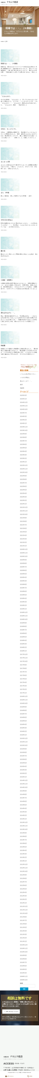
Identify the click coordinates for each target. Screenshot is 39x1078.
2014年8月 (23, 794)
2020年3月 (23, 581)
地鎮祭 (22, 388)
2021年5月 (23, 532)
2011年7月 (23, 920)
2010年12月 (24, 945)
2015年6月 (23, 759)
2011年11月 (24, 910)
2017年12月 (24, 654)
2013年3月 (23, 854)
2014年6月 (23, 801)
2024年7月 (23, 413)
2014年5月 (23, 805)
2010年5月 (23, 969)
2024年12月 (24, 402)
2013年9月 (23, 833)
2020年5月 (23, 574)
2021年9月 (23, 518)
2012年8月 (23, 878)
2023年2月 (23, 458)
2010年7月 (23, 962)
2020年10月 (24, 556)
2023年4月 (23, 451)
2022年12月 (24, 465)
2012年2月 (23, 899)
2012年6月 (23, 885)
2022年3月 (23, 497)
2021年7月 (23, 525)
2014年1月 (23, 819)
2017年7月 (23, 672)
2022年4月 (23, 493)
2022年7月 (23, 483)
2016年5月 (23, 721)
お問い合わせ (9, 1076)
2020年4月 (23, 577)
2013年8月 (23, 836)
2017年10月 (24, 661)
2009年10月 (24, 980)
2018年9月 (23, 623)
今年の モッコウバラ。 (9, 129)
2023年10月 (24, 430)
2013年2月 (23, 857)
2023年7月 (23, 441)
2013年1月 (23, 861)
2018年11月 (24, 616)
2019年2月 (23, 605)
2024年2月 (23, 420)
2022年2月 (23, 500)
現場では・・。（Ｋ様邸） (10, 63)
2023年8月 (23, 437)
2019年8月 (23, 584)
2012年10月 (24, 871)
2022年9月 (23, 476)
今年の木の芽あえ (7, 220)
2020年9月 (23, 560)
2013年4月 (23, 850)
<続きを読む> (4, 75)
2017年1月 (23, 693)
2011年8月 (23, 917)
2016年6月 (23, 717)
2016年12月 (24, 696)
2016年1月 (23, 735)
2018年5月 (23, 637)
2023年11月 (24, 427)
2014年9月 (23, 791)
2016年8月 (23, 710)
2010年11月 (24, 948)
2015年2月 (23, 773)
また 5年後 (5, 193)
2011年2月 (23, 938)
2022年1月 (23, 504)
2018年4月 (23, 640)
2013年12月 (24, 822)
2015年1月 (23, 777)
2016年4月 (23, 724)
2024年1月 (23, 423)
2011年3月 (23, 934)
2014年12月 (24, 780)
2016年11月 (24, 700)
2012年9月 (23, 875)
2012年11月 (24, 868)
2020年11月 (24, 553)
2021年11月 (24, 511)
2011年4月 (23, 931)
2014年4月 (23, 808)
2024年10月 (24, 409)
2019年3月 (23, 602)
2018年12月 (24, 612)
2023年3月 (23, 455)
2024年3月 (23, 416)
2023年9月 (23, 434)
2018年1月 (23, 651)
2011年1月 (23, 941)
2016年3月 (23, 728)
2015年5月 (23, 763)
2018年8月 (23, 626)
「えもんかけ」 (6, 96)
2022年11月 (24, 469)
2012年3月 (23, 896)
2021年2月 (23, 542)
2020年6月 (23, 570)
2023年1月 (23, 462)
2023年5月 (23, 448)
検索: (21, 983)
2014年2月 (23, 815)
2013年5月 (23, 847)
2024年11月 (24, 406)
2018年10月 (24, 619)
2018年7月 (23, 630)
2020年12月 (24, 549)
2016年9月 (23, 707)
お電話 (29, 1076)
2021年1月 (23, 546)
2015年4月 (23, 766)
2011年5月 (23, 927)
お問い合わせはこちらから (12, 1011)
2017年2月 (23, 689)
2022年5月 (23, 490)
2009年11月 (24, 976)
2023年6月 (23, 444)
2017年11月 (24, 658)
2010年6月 (23, 966)
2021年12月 (24, 507)
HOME (2, 41)
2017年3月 (23, 686)
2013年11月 (24, 826)
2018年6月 (23, 633)
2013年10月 (24, 829)
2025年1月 (23, 399)
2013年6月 (23, 843)
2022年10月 (24, 472)
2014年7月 (23, 798)
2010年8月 (23, 959)
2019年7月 (23, 588)
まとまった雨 (5, 162)
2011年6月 (23, 924)
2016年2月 (23, 731)
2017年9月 (23, 665)
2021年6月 (23, 528)
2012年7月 (23, 882)
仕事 (6, 41)
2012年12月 (24, 864)
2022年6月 (23, 486)
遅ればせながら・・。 (8, 313)
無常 (21, 384)
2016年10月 (24, 703)
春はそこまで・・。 (26, 381)
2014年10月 (24, 787)
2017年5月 (23, 679)
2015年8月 (23, 752)
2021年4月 (23, 535)
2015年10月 (24, 745)
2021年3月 (23, 539)
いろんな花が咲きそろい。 (28, 374)
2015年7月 (23, 756)
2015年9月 (23, 749)
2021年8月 (23, 521)
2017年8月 (23, 668)
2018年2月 (23, 647)
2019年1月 (23, 609)
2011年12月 (24, 906)
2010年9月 (23, 955)
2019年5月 (23, 595)
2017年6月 (23, 675)
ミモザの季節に (25, 377)
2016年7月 (23, 714)
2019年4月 (23, 598)
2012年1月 (23, 903)
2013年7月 (23, 840)
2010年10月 (24, 952)
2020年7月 (23, 567)
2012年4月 (23, 892)
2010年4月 (23, 973)
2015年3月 (23, 770)
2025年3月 (23, 395)
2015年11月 (24, 742)
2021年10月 (24, 514)
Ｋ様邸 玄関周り (7, 280)
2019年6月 (23, 591)
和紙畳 (3, 345)
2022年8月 (23, 479)
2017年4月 (23, 682)
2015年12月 (24, 738)
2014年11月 (24, 784)
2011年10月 (24, 913)
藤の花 (3, 251)
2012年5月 (23, 889)
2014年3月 (23, 812)
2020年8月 (23, 563)
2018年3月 (23, 644)
